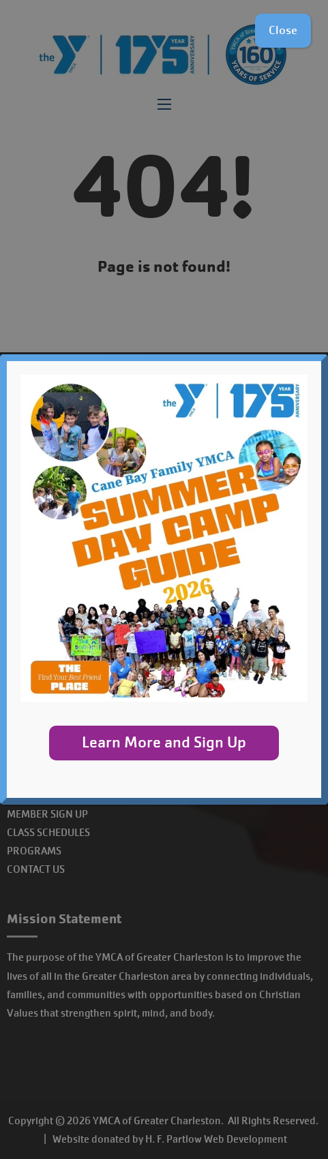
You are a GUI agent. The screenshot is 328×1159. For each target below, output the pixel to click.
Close (283, 30)
